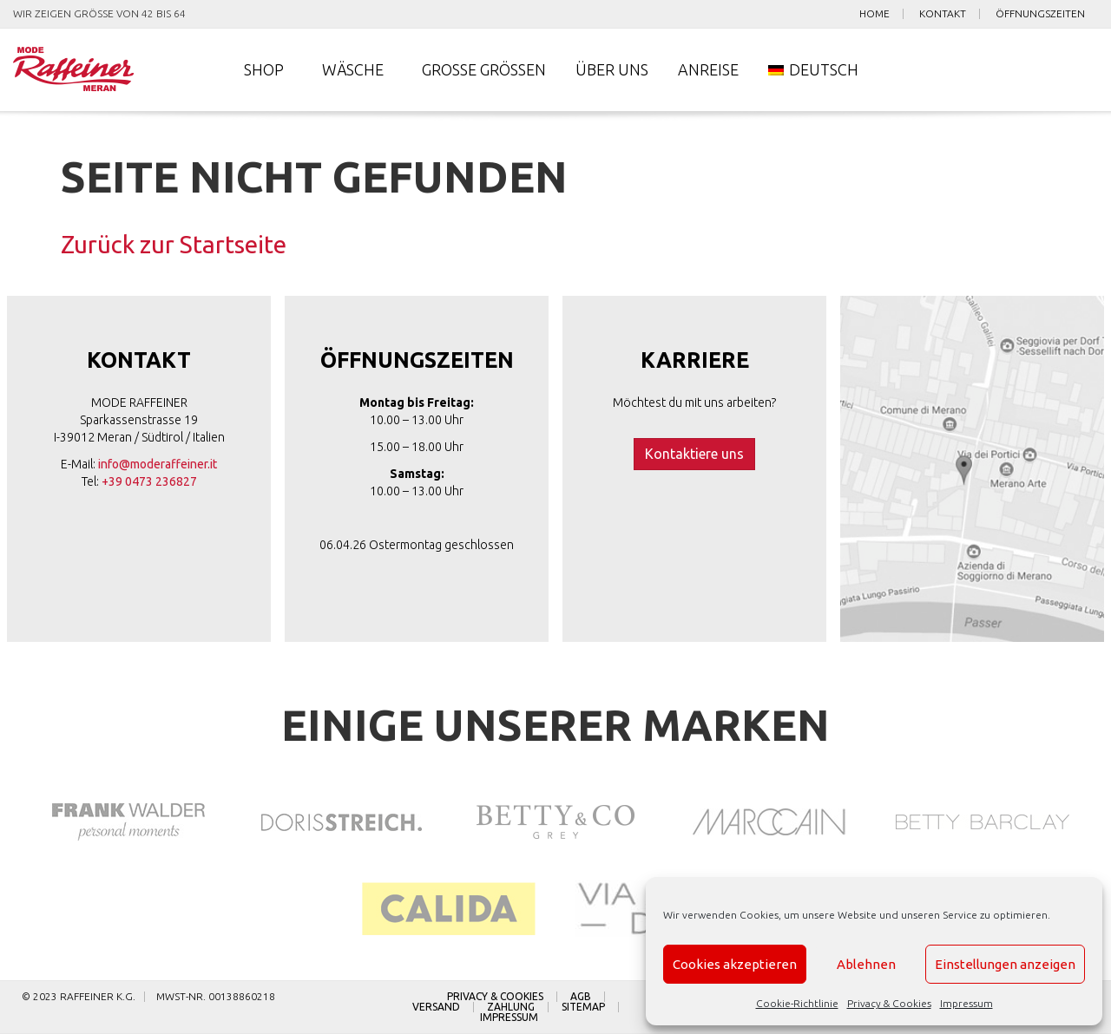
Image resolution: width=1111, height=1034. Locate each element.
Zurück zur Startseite (173, 244)
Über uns (611, 69)
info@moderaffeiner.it (157, 464)
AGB (580, 996)
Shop (264, 69)
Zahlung (511, 1007)
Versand (436, 1007)
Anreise (708, 69)
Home (874, 14)
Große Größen (484, 69)
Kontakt (942, 14)
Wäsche (353, 69)
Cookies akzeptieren (735, 964)
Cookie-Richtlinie (797, 1003)
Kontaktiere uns (694, 453)
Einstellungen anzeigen (1005, 964)
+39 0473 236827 (149, 481)
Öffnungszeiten (1040, 14)
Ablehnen (866, 964)
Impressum (966, 1003)
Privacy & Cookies (889, 1003)
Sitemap (583, 1007)
